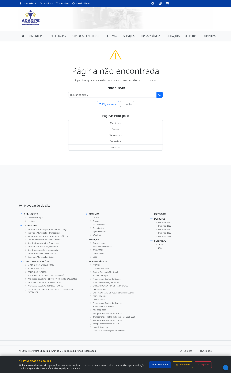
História (29, 221)
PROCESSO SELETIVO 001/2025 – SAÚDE (45, 293)
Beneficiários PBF (99, 335)
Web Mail (95, 236)
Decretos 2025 (163, 226)
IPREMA (95, 268)
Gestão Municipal (34, 217)
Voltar (127, 104)
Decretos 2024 (163, 230)
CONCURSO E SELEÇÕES (85, 36)
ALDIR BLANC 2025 (35, 272)
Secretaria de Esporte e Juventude (42, 248)
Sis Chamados (98, 225)
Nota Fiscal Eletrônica (101, 248)
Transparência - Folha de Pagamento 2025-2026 (114, 324)
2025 (159, 249)
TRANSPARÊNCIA (150, 36)
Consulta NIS (97, 256)
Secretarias (115, 135)
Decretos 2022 (163, 237)
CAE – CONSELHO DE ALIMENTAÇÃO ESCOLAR (113, 298)
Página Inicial (108, 104)
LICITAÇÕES (173, 36)
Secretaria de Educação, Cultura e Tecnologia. (48, 230)
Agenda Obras (98, 232)
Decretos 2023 (163, 233)
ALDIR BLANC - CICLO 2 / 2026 (40, 268)
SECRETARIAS (58, 36)
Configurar (183, 364)
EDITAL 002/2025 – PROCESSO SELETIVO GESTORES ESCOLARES (50, 299)
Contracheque (98, 245)
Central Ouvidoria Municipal (104, 275)
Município (115, 123)
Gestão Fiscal (97, 305)
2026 (159, 246)
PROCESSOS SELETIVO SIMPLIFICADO (44, 290)
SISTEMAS (111, 36)
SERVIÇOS (129, 36)
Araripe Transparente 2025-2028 (106, 320)
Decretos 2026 (163, 222)
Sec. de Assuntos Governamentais (42, 252)
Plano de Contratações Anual (105, 286)
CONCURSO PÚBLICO (36, 275)
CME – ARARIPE (98, 301)
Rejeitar (203, 364)
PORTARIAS (209, 36)
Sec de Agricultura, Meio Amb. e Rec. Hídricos (48, 237)
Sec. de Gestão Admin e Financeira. (43, 245)
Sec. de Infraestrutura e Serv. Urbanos (44, 241)
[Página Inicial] (22, 36)
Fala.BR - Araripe (99, 279)
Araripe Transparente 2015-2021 (106, 331)
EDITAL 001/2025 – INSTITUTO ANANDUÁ (46, 279)
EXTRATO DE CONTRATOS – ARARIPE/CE (110, 290)
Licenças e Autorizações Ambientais (108, 338)
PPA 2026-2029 (98, 316)
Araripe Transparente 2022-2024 (106, 327)
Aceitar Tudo (160, 364)
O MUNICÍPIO (36, 36)
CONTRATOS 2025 (99, 272)
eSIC (93, 259)
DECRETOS (190, 36)
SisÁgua (95, 221)
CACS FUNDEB (98, 294)
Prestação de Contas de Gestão (106, 283)
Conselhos (115, 141)
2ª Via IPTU (96, 252)
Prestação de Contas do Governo (107, 309)
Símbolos (115, 147)
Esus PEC (95, 217)
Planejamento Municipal (103, 312)
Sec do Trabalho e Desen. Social (41, 256)
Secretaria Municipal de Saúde (40, 259)
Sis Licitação (97, 229)
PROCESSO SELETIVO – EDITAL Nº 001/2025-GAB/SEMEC (47, 285)
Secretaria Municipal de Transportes (43, 233)
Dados (115, 129)
